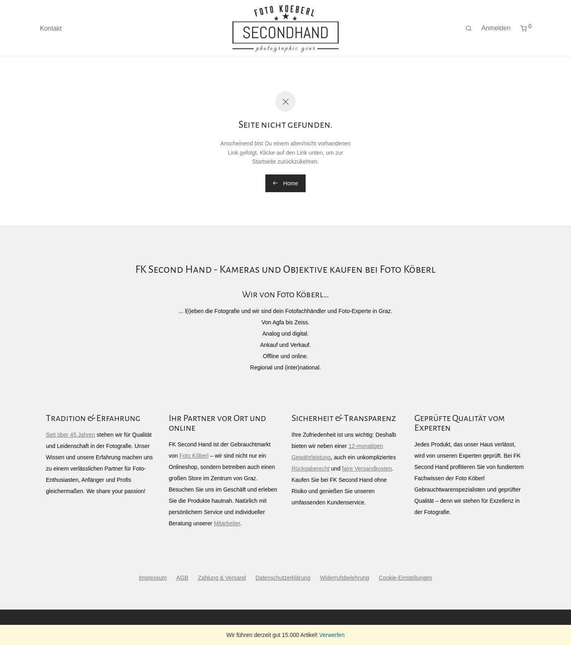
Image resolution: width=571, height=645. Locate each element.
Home (285, 183)
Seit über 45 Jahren (70, 434)
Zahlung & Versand (222, 577)
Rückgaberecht (310, 468)
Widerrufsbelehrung (344, 577)
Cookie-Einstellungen (405, 577)
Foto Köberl (193, 455)
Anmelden (496, 31)
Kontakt (51, 32)
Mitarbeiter (227, 523)
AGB (182, 577)
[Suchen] (469, 32)
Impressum (153, 577)
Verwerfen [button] (332, 635)
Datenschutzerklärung (283, 577)
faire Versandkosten (367, 468)
